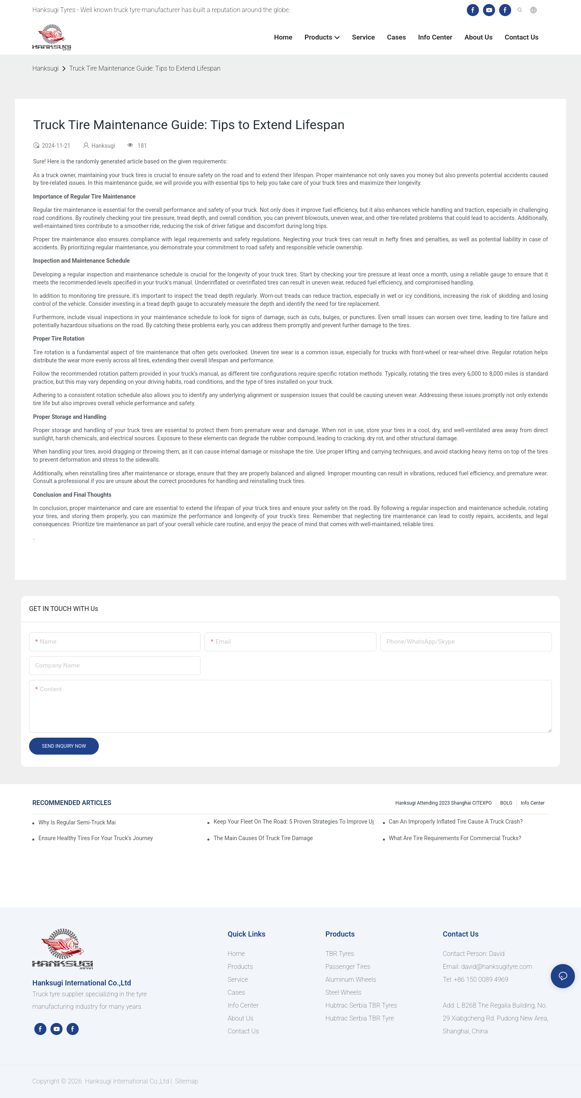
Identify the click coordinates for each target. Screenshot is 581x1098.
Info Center (533, 803)
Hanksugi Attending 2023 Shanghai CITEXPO (443, 803)
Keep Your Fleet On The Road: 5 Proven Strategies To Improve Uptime (293, 821)
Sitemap (186, 1081)
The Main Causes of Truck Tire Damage (263, 838)
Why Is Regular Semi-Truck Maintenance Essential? (76, 822)
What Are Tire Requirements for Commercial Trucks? (455, 838)
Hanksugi (45, 68)
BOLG (506, 803)
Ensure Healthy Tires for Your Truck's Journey (95, 838)
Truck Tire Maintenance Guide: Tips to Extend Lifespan (144, 68)
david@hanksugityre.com (496, 966)
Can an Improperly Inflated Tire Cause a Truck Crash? (456, 821)
